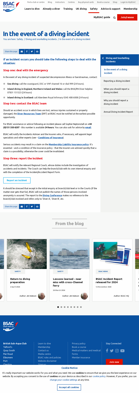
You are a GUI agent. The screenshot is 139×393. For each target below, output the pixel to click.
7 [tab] (77, 307)
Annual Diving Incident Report (118, 112)
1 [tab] (58, 307)
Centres (71, 2)
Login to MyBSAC (128, 2)
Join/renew (127, 17)
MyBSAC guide (102, 17)
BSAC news (103, 271)
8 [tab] (81, 307)
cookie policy (99, 376)
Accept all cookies (69, 387)
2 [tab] (61, 307)
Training (68, 8)
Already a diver (51, 8)
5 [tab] (71, 307)
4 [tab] (68, 307)
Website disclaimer (47, 361)
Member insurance (81, 357)
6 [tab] (74, 307)
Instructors (60, 2)
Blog (50, 2)
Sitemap (42, 364)
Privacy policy (78, 343)
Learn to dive (32, 8)
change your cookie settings (63, 380)
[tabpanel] (27, 270)
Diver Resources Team (29, 113)
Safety (94, 8)
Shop (115, 2)
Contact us (43, 350)
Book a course (103, 2)
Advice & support (110, 8)
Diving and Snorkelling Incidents (117, 60)
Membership (130, 8)
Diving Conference (52, 195)
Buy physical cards (86, 2)
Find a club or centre (36, 2)
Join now (114, 362)
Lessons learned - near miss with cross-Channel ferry (68, 282)
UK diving (81, 8)
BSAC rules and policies (49, 357)
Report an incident (17, 180)
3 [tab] (64, 307)
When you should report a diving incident (116, 91)
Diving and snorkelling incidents (41, 39)
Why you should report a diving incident (116, 102)
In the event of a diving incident (115, 71)
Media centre (44, 354)
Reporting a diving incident (117, 81)
